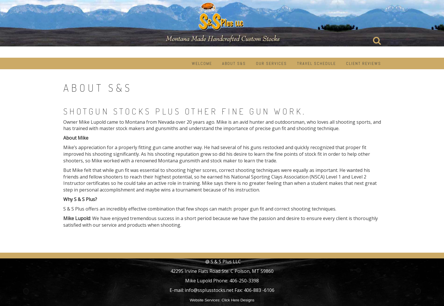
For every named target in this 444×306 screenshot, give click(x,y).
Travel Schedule (316, 63)
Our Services (271, 63)
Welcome (202, 63)
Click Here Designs (238, 300)
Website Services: (205, 300)
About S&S (234, 63)
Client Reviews (363, 63)
